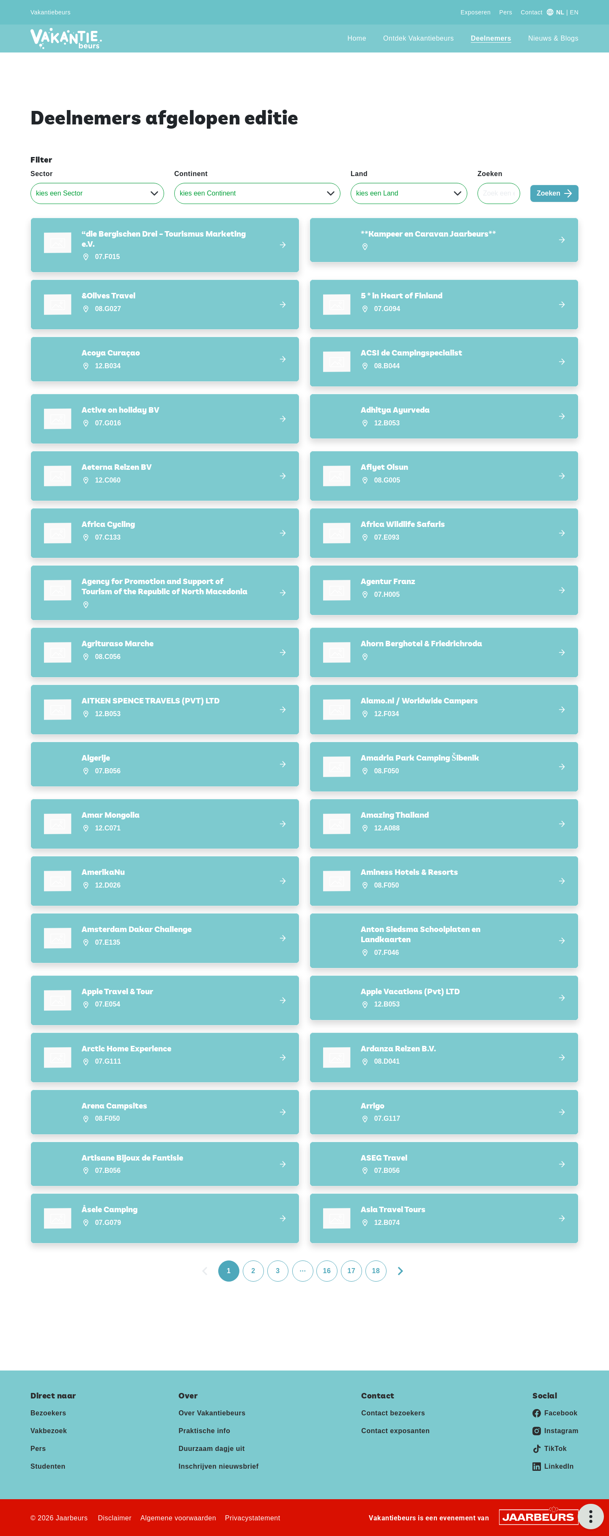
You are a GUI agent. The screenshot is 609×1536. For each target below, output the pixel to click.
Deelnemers (491, 38)
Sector (41, 173)
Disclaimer (115, 1517)
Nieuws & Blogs (553, 38)
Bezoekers (48, 1412)
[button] (165, 245)
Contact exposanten (395, 1430)
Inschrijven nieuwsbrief (218, 1466)
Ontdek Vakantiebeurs (418, 38)
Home (356, 38)
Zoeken (489, 173)
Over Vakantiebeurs (211, 1412)
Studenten (48, 1466)
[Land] (409, 193)
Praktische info (204, 1430)
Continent (191, 173)
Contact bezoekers (393, 1412)
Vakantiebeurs (50, 12)
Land (359, 173)
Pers (505, 12)
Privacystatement (252, 1517)
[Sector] (97, 193)
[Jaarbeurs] (539, 1516)
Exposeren (476, 12)
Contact (532, 12)
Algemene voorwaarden (178, 1517)
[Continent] (257, 193)
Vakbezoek (48, 1430)
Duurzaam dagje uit (211, 1448)
